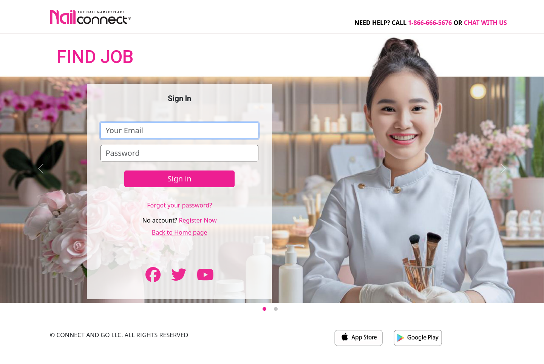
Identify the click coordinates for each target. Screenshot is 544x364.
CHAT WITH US (485, 22)
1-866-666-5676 (430, 22)
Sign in (179, 179)
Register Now (197, 220)
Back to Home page (179, 232)
